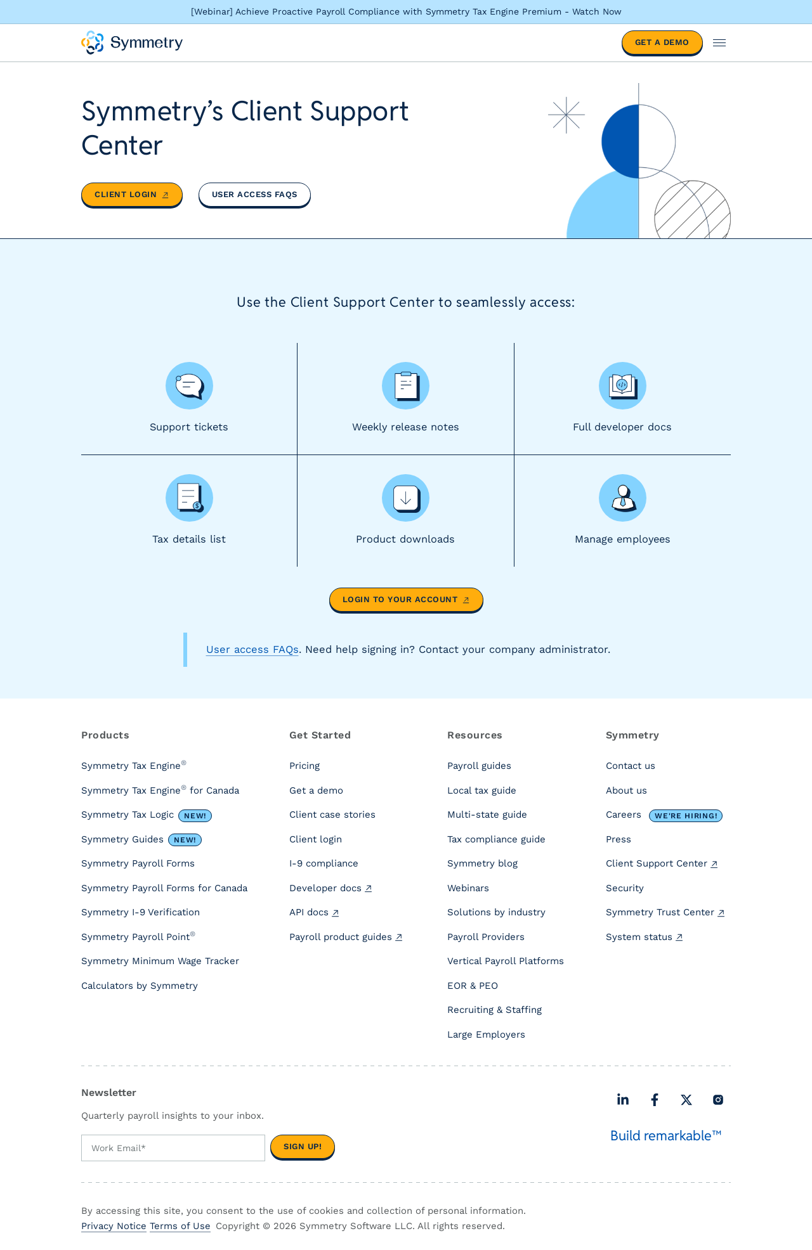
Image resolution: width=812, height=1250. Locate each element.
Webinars (468, 888)
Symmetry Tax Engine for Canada (160, 789)
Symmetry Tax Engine (134, 765)
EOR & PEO (472, 985)
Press (618, 839)
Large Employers (486, 1034)
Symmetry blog (482, 864)
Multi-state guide (487, 815)
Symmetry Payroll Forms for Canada (164, 888)
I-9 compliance (323, 864)
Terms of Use (180, 1226)
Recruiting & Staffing (494, 1010)
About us (626, 790)
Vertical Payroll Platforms (505, 961)
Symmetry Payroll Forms (138, 864)
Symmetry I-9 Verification (140, 912)
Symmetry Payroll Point (138, 936)
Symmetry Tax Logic (146, 815)
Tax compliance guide (496, 839)
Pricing (304, 766)
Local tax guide (481, 790)
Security (625, 888)
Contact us (630, 766)
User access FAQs (255, 194)
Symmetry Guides (141, 840)
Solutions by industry (496, 912)
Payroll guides (479, 766)
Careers (664, 815)
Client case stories (332, 815)
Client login (132, 194)
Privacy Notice (114, 1226)
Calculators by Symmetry (139, 985)
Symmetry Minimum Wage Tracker (160, 961)
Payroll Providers (486, 937)
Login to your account (406, 600)
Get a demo (662, 42)
